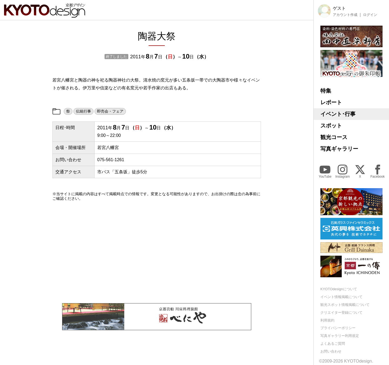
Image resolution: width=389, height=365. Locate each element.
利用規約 (327, 320)
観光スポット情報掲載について (345, 305)
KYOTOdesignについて (338, 289)
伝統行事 (83, 111)
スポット (331, 126)
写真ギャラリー (339, 149)
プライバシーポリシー (338, 328)
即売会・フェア (110, 111)
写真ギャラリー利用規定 (339, 336)
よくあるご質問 (332, 344)
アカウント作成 (345, 15)
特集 (325, 91)
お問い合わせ (330, 351)
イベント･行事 (338, 114)
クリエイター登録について (341, 312)
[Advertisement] (156, 252)
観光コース (333, 137)
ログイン (370, 15)
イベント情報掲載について (341, 297)
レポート (331, 102)
